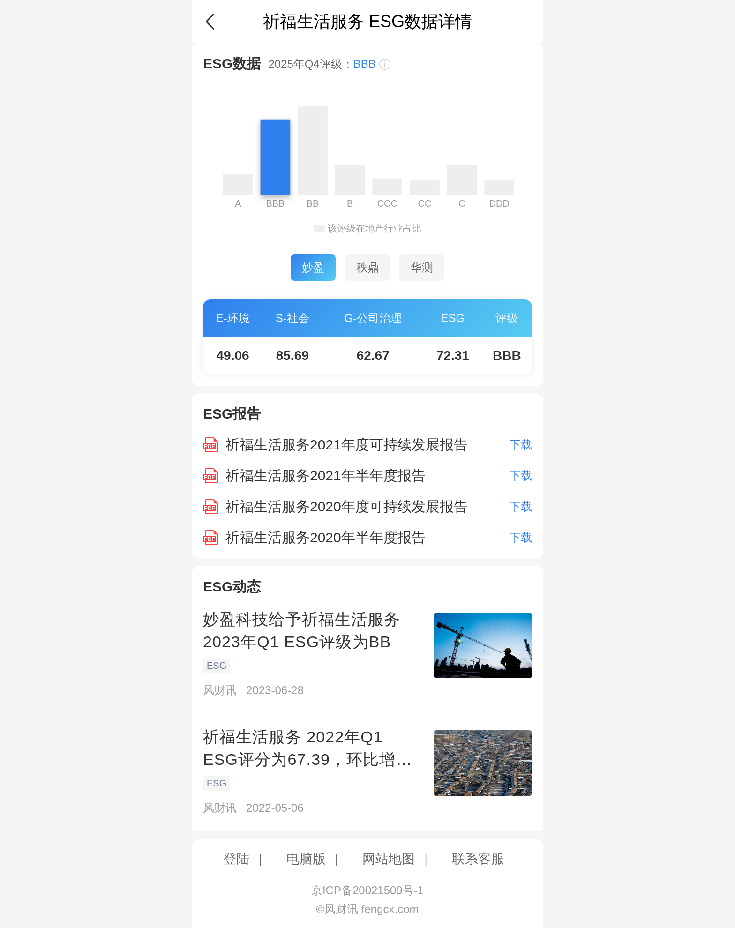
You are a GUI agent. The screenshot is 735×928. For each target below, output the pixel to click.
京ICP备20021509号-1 (367, 890)
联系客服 (478, 859)
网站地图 (388, 859)
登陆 (236, 859)
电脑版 (306, 859)
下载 (521, 444)
